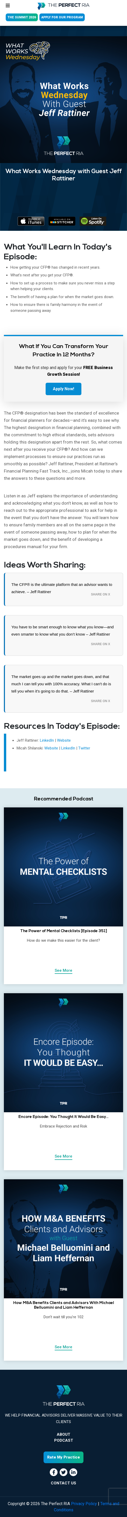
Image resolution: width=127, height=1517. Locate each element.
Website (64, 740)
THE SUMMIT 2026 (22, 17)
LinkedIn (47, 740)
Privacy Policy (84, 1503)
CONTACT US (63, 1483)
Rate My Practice (63, 1457)
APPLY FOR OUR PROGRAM (62, 17)
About (63, 1434)
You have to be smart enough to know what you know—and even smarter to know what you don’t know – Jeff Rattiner (62, 630)
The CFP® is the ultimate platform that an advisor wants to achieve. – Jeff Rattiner (61, 588)
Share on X (100, 594)
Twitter (84, 748)
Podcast (63, 1440)
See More (63, 970)
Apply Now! (63, 388)
